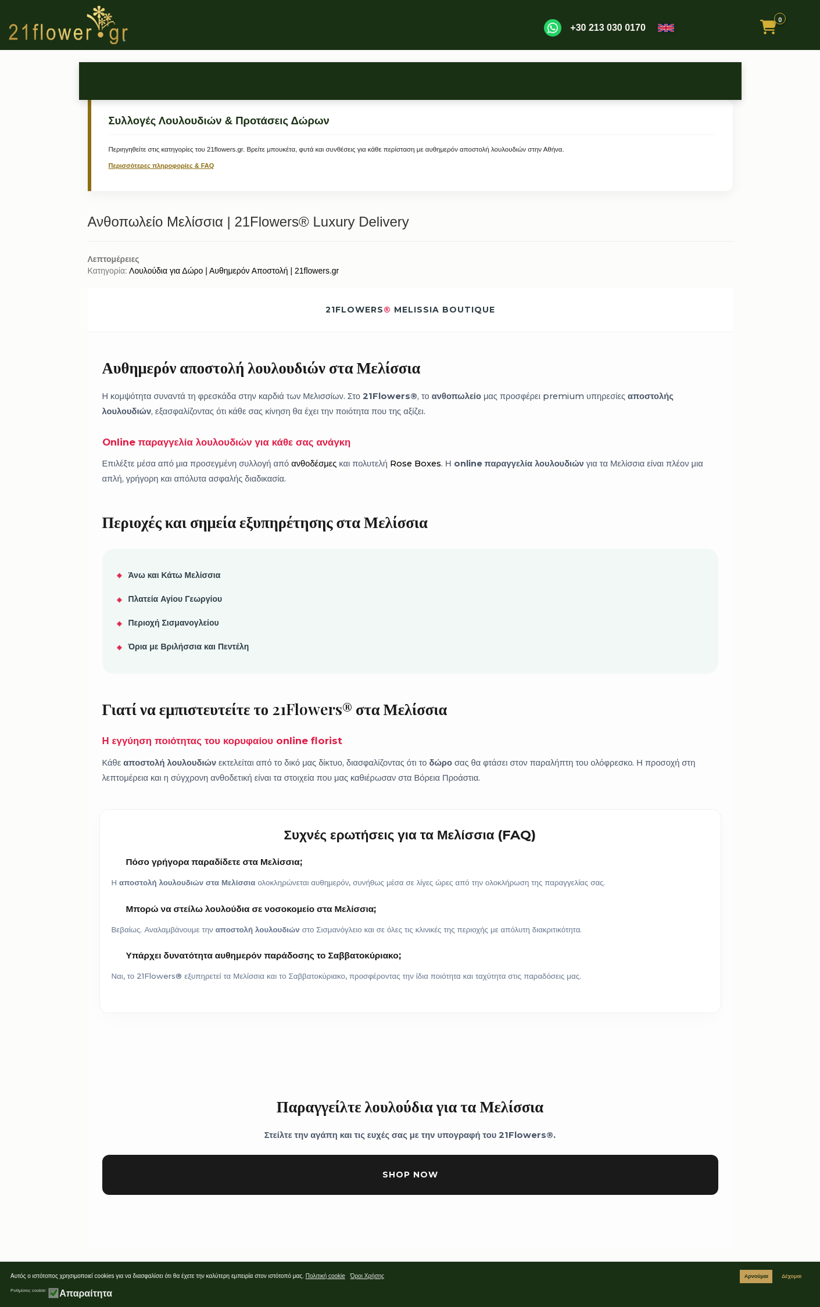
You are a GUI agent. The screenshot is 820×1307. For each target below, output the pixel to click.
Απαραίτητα (85, 1294)
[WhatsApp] (552, 28)
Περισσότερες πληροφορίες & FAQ (161, 165)
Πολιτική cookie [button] (325, 1276)
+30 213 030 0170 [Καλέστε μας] (607, 28)
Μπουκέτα (410, 80)
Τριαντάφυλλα (115, 80)
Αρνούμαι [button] (756, 1276)
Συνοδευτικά (704, 80)
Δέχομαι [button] (791, 1276)
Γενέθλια (189, 80)
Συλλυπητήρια (483, 80)
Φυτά (631, 80)
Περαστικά (557, 80)
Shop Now (410, 1174)
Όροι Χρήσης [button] (367, 1276)
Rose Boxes (415, 463)
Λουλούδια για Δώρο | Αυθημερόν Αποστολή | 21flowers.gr (234, 270)
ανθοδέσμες (313, 463)
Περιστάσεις (263, 80)
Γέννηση (336, 80)
